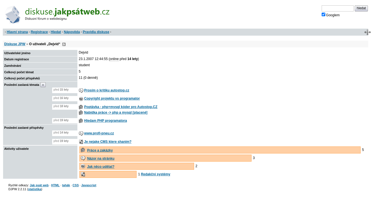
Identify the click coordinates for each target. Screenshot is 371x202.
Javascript (88, 185)
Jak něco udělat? (100, 167)
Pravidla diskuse (96, 32)
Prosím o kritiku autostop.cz (106, 90)
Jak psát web (39, 185)
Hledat (56, 32)
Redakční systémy (155, 174)
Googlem (331, 15)
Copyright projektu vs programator (112, 98)
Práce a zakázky (100, 150)
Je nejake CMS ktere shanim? (108, 142)
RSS (64, 44)
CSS (76, 185)
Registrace (39, 32)
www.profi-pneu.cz (99, 133)
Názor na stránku (100, 158)
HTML (55, 185)
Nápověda (72, 32)
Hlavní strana (17, 32)
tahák (66, 185)
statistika (34, 189)
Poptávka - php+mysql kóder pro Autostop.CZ (120, 107)
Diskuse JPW (14, 44)
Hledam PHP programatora (105, 121)
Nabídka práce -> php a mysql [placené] (116, 112)
